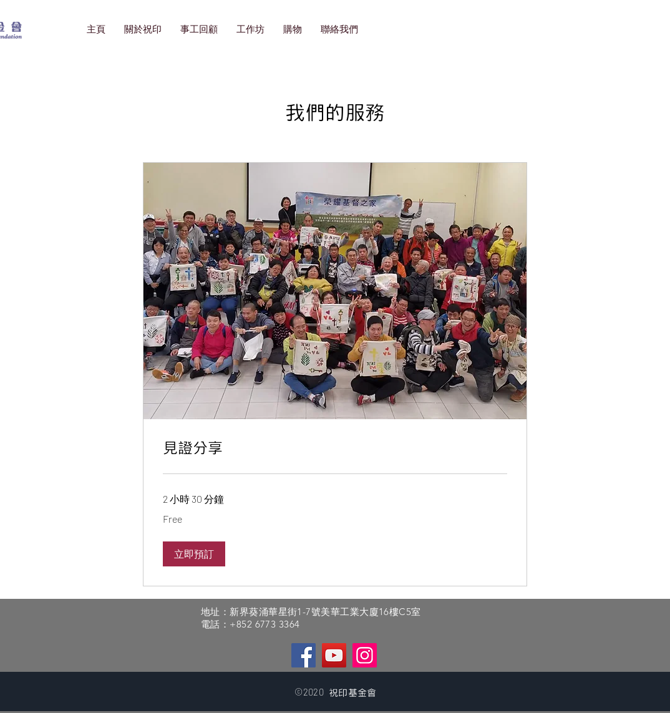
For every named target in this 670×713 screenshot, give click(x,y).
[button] (194, 553)
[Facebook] (303, 655)
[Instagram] (364, 655)
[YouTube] (334, 655)
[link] (335, 448)
